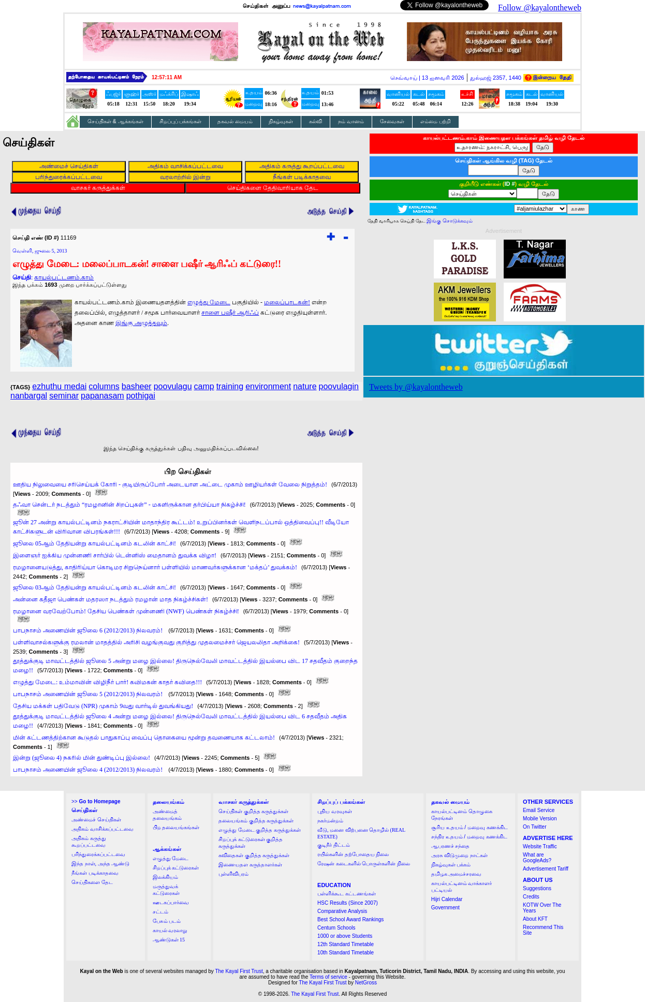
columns (104, 386)
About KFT (535, 919)
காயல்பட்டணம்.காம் (64, 277)
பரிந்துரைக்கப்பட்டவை (98, 854)
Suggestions (537, 888)
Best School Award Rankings (350, 919)
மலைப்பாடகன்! (287, 302)
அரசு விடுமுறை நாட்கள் (459, 855)
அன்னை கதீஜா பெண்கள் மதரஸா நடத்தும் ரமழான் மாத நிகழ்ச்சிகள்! (110, 599)
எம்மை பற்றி (435, 121)
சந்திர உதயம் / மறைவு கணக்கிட (469, 836)
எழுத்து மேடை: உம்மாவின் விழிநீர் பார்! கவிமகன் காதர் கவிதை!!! (107, 682)
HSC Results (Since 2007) (347, 903)
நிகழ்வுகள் (281, 121)
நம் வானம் (351, 121)
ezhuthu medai (59, 386)
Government (445, 907)
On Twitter (534, 827)
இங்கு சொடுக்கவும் (450, 221)
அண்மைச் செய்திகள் (96, 819)
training (229, 386)
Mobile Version (540, 818)
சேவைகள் (392, 121)
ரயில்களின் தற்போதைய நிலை (353, 854)
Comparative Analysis (342, 911)
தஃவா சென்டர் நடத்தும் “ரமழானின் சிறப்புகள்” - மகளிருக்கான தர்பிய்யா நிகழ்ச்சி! (129, 504)
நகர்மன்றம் (330, 820)
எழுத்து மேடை (208, 302)
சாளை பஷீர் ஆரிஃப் (230, 312)
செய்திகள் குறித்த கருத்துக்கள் (253, 811)
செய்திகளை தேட (92, 882)
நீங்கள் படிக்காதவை (95, 873)
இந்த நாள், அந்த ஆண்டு (100, 863)
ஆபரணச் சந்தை (450, 846)
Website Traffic (540, 846)
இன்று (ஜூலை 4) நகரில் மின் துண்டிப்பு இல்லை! (81, 757)
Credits (531, 897)
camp (204, 386)
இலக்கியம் (165, 877)
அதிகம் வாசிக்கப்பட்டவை (102, 829)
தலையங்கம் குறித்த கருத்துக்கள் (256, 820)
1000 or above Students (344, 936)
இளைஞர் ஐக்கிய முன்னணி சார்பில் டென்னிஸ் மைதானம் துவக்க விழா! (114, 555)
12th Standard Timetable (345, 944)
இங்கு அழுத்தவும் (141, 323)
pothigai (140, 395)
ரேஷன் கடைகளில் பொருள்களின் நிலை (363, 863)
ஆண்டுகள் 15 (169, 939)
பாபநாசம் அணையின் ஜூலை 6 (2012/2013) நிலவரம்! (88, 630)
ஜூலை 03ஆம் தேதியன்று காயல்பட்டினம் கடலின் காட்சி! (94, 587)
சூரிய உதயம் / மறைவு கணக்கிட (469, 827)
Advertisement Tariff (545, 869)
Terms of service (328, 977)
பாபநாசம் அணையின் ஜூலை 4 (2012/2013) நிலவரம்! (88, 769)
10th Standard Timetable (345, 952)
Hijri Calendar (447, 899)
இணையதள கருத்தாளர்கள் (250, 864)
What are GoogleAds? (537, 857)
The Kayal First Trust (238, 971)
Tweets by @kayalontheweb (416, 386)
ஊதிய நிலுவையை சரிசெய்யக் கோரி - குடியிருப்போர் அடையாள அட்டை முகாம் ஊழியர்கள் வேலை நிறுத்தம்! (170, 484)
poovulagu (173, 386)
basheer (137, 386)
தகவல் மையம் (235, 121)
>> (95, 801)
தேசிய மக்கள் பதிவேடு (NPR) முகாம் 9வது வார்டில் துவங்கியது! (103, 706)
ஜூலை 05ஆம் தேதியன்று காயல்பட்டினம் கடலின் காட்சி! (94, 543)
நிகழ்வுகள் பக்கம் (451, 864)
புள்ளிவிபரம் (233, 874)
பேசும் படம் (167, 921)
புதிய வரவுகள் (334, 811)
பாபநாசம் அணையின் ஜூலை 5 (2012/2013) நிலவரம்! (88, 694)
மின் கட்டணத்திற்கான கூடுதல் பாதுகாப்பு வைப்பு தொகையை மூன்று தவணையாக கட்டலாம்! (144, 737)
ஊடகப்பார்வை (171, 902)
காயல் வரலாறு (170, 930)
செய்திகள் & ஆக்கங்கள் (115, 121)
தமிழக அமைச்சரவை (456, 874)
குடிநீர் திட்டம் (333, 845)
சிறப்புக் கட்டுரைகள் (176, 868)
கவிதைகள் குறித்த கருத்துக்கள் (253, 855)
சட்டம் (160, 912)
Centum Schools (336, 928)
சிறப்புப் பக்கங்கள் (180, 121)
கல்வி (315, 121)
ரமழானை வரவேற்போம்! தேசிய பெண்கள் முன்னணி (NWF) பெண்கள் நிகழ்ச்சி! (126, 611)
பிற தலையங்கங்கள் (176, 827)
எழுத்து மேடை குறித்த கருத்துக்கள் (259, 830)
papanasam (102, 395)
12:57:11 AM (167, 77)
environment (268, 386)
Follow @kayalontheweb (539, 7)
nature (304, 386)
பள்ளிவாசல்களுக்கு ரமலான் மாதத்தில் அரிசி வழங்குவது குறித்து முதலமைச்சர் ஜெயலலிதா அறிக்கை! (156, 642)
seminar (64, 395)
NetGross (366, 982)
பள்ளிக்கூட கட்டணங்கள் (346, 893)
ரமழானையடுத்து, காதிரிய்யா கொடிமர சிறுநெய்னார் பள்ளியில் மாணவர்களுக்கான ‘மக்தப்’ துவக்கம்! (155, 567)
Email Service (538, 810)
